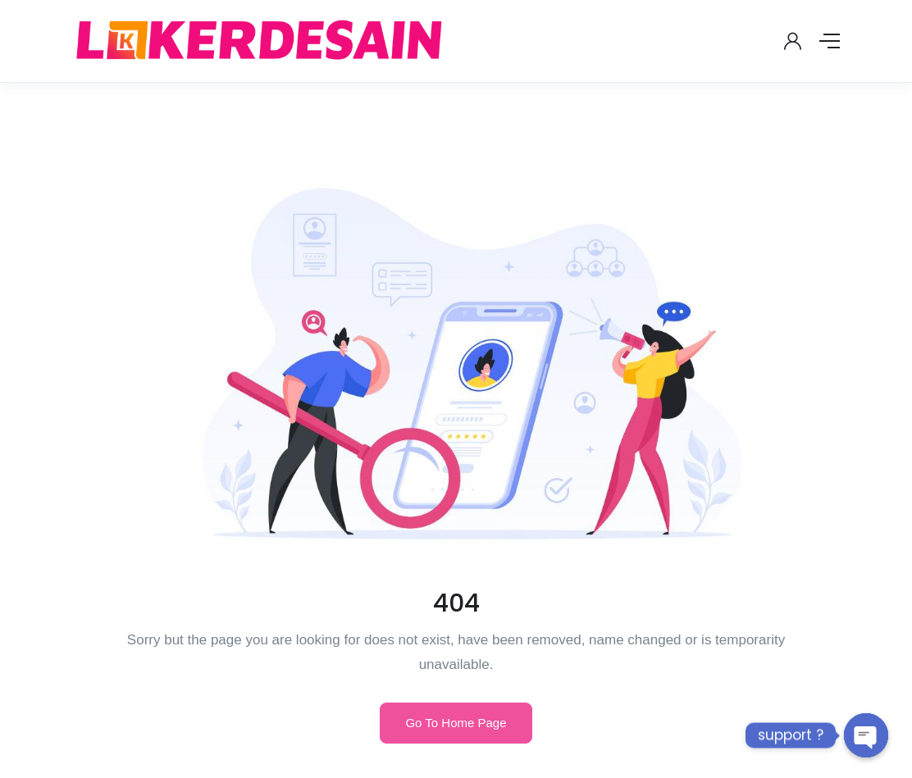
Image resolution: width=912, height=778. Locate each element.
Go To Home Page (455, 723)
